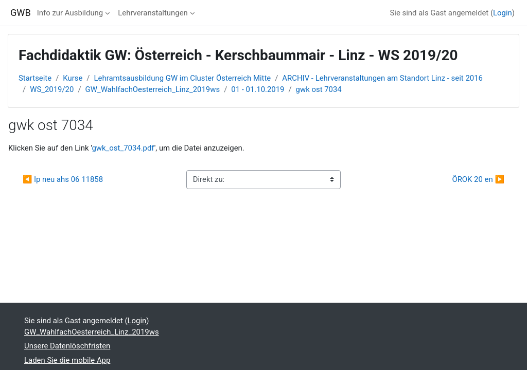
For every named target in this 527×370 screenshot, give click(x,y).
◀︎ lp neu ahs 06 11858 (63, 179)
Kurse (72, 78)
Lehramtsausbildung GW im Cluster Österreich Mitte (182, 78)
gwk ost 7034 (319, 89)
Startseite (35, 78)
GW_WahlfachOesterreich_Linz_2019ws (152, 89)
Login (502, 12)
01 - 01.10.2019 (257, 89)
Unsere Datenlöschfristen (67, 345)
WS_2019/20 (52, 89)
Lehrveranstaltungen (153, 12)
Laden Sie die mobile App (67, 360)
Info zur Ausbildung (70, 12)
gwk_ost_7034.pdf (123, 148)
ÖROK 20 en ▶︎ (478, 179)
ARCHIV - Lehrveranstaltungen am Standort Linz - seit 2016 (382, 78)
